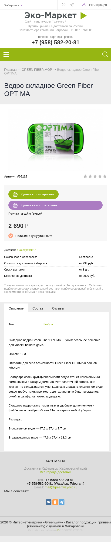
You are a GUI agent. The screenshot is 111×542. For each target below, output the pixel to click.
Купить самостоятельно (39, 205)
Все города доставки (55, 472)
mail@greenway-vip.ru (61, 487)
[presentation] (16, 308)
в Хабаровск (25, 250)
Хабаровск (11, 5)
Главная (10, 69)
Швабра (47, 324)
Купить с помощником (37, 194)
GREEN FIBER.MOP (37, 69)
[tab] (16, 308)
